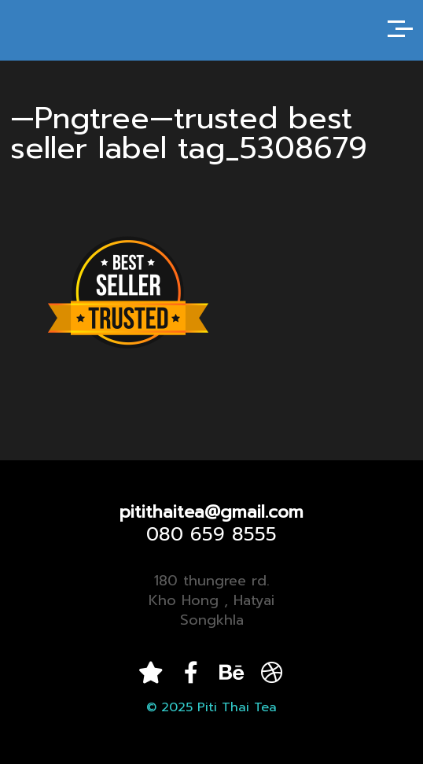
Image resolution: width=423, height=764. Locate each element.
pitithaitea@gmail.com (211, 512)
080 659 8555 (211, 534)
